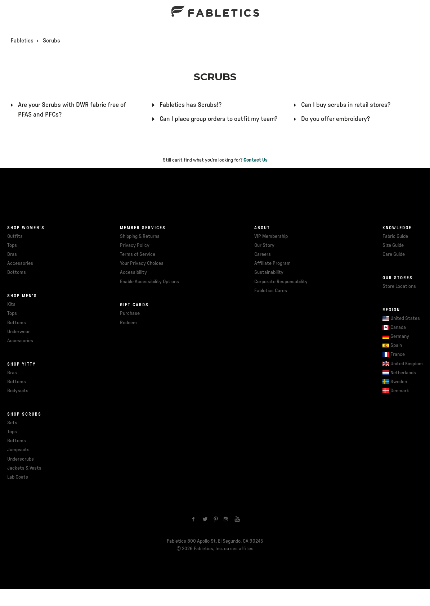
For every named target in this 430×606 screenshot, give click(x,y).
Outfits (15, 236)
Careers (262, 254)
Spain (396, 345)
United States (405, 318)
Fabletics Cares (270, 290)
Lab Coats (17, 477)
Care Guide (393, 254)
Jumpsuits (18, 449)
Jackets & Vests (24, 468)
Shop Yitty (21, 364)
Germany (399, 336)
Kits (11, 304)
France (397, 354)
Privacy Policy (134, 245)
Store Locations (399, 286)
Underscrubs (20, 459)
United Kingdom (406, 363)
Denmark (399, 390)
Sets (12, 422)
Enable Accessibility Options (149, 281)
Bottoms (16, 272)
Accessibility (133, 272)
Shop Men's (22, 296)
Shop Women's (26, 228)
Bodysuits (17, 390)
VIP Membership (271, 236)
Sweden (398, 381)
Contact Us (255, 160)
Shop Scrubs (24, 414)
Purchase (130, 313)
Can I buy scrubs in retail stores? (345, 105)
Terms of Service (137, 254)
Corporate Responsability (281, 281)
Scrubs (51, 41)
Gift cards (134, 305)
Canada (398, 327)
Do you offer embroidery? (335, 119)
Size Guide (393, 245)
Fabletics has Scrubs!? (190, 105)
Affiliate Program (272, 263)
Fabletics (22, 41)
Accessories (20, 263)
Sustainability (268, 272)
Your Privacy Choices (142, 263)
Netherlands (403, 372)
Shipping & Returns (140, 236)
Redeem (128, 322)
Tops (12, 245)
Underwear (18, 331)
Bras (12, 254)
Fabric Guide (395, 236)
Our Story (264, 245)
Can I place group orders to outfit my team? (218, 119)
